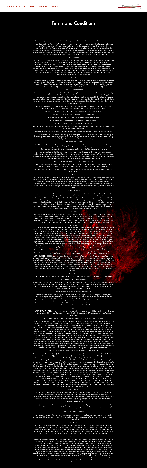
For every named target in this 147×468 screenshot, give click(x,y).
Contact (32, 6)
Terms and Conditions (48, 6)
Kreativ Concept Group (16, 6)
